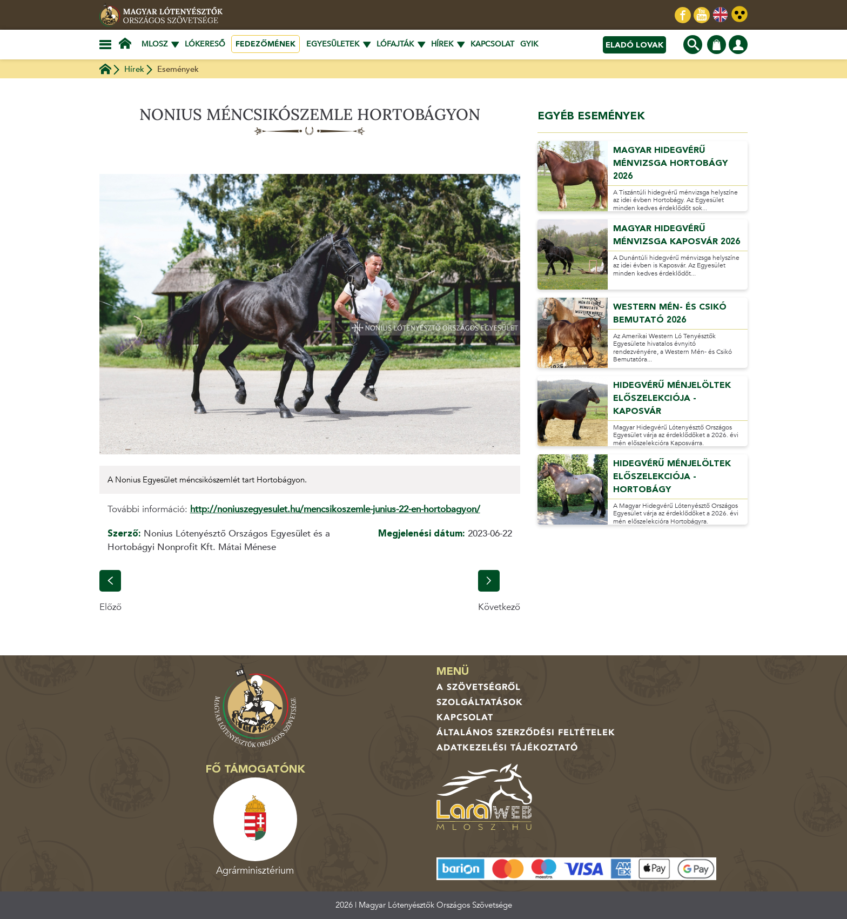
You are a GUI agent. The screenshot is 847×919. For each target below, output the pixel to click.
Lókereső (205, 44)
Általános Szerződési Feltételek (525, 733)
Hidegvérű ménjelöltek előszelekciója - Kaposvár (672, 398)
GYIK (529, 44)
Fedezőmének (265, 44)
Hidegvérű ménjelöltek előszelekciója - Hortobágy (672, 476)
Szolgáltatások (479, 702)
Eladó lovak (634, 44)
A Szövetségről (478, 687)
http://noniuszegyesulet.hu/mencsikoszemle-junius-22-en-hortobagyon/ (335, 509)
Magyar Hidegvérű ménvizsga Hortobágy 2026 (670, 163)
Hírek (134, 69)
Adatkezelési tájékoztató (507, 748)
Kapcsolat (492, 44)
